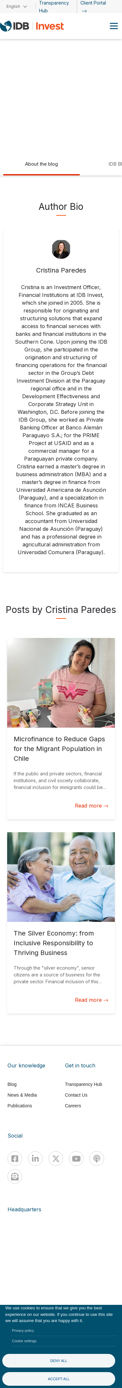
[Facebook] (14, 1158)
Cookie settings (24, 1341)
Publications (19, 1105)
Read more (91, 805)
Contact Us (76, 1095)
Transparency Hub (83, 1084)
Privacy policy (23, 1330)
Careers (73, 1105)
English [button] (13, 6)
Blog (12, 1084)
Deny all (58, 1361)
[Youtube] (76, 1158)
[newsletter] (14, 1176)
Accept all (59, 1379)
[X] (55, 1158)
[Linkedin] (35, 1158)
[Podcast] (96, 1158)
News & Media (22, 1095)
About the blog (41, 164)
